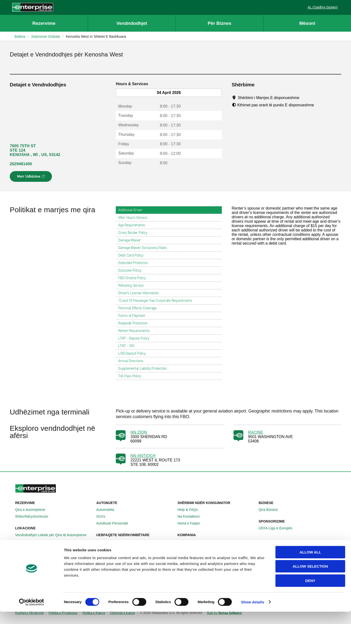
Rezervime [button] (43, 23)
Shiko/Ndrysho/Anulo (34, 516)
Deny (310, 593)
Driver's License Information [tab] (140, 293)
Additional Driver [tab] (132, 210)
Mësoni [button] (307, 23)
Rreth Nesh (189, 542)
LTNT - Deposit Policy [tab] (135, 338)
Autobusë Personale (115, 523)
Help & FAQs (190, 510)
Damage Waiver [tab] (131, 240)
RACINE (255, 432)
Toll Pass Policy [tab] (131, 376)
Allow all (310, 564)
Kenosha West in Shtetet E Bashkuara (96, 36)
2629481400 (21, 164)
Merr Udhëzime (31, 178)
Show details (252, 614)
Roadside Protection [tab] (134, 323)
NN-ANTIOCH (143, 456)
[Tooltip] (304, 97)
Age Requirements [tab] (133, 225)
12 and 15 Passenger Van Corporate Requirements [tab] (157, 300)
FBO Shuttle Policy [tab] (134, 277)
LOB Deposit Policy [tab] (134, 353)
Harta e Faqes (191, 523)
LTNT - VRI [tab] (128, 345)
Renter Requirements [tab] (135, 330)
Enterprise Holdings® (196, 549)
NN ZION (138, 432)
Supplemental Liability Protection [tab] (144, 368)
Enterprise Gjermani (114, 549)
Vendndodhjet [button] (132, 23)
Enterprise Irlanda (113, 542)
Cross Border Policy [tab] (134, 232)
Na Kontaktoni (191, 516)
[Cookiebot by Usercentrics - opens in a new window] (31, 614)
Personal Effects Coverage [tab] (139, 308)
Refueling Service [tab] (132, 285)
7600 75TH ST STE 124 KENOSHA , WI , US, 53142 (35, 150)
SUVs (103, 516)
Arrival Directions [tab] (132, 360)
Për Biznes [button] (219, 23)
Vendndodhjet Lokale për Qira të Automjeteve (53, 535)
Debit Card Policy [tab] (132, 255)
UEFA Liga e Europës (278, 528)
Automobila (107, 510)
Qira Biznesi (271, 510)
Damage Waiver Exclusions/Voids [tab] (144, 247)
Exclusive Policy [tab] (131, 270)
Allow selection (310, 579)
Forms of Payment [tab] (133, 315)
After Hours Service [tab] (134, 217)
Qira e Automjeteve (33, 510)
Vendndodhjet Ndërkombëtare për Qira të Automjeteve (53, 544)
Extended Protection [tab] (135, 262)
